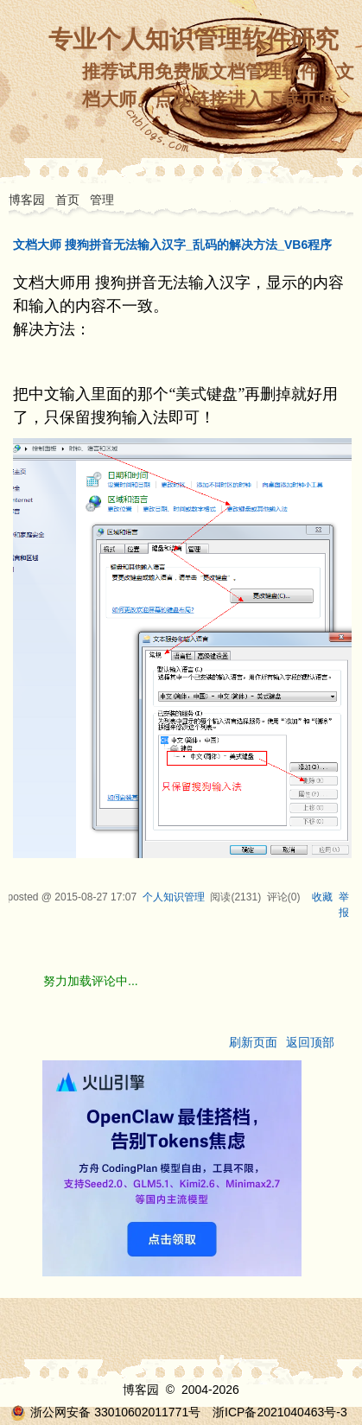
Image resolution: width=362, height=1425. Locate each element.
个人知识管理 (174, 897)
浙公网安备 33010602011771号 (105, 1412)
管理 (102, 200)
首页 (67, 200)
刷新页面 (253, 1042)
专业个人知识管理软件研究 (193, 39)
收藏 (322, 897)
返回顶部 (310, 1042)
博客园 (27, 200)
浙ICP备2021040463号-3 (280, 1412)
